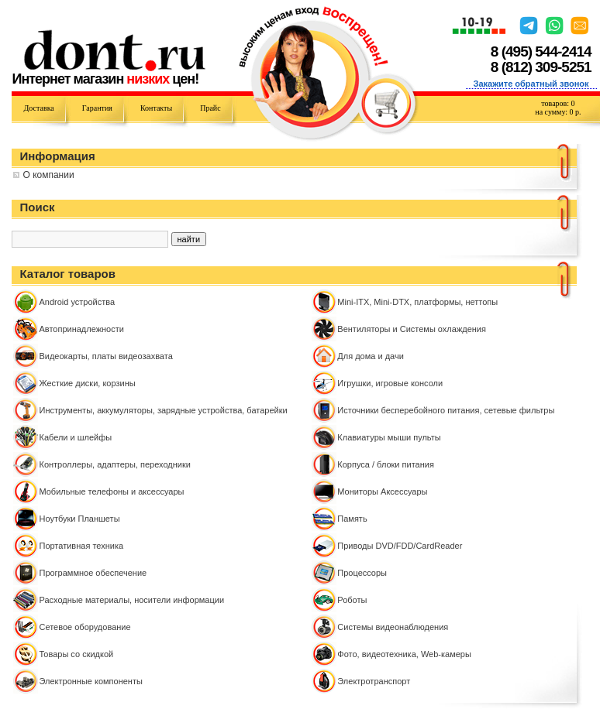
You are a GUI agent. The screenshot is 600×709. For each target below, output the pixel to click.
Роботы (352, 600)
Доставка (38, 108)
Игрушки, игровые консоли (390, 383)
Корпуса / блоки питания (385, 464)
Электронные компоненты (90, 681)
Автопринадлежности (81, 329)
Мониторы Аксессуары (382, 491)
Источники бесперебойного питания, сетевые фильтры (445, 410)
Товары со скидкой (76, 654)
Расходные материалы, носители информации (131, 600)
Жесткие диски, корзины (87, 383)
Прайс (210, 108)
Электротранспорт (373, 681)
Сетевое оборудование (84, 627)
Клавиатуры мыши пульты (388, 437)
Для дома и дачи (370, 356)
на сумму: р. (558, 112)
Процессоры (362, 572)
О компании (48, 175)
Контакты (156, 108)
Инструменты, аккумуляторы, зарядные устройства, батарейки (163, 410)
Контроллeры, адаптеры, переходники (114, 464)
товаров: (557, 103)
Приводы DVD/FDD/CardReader (399, 545)
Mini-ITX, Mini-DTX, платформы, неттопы (417, 302)
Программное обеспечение (93, 572)
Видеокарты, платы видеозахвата (105, 356)
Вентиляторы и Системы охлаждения (411, 329)
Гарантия (97, 108)
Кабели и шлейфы (75, 437)
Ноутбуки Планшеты (79, 518)
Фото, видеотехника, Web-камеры (404, 654)
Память (352, 518)
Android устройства (77, 302)
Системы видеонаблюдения (392, 627)
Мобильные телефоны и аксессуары (111, 491)
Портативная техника (81, 545)
